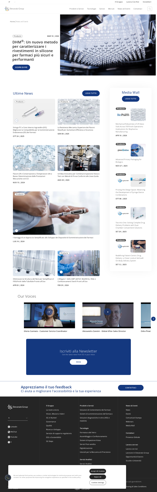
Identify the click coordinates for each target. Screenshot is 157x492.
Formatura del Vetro (88, 432)
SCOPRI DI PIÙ (21, 67)
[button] (8, 477)
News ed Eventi (124, 9)
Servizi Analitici (86, 464)
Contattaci (138, 9)
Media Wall (130, 425)
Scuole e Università (133, 461)
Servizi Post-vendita (88, 444)
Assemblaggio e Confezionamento (93, 436)
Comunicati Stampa (133, 418)
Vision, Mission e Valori (55, 414)
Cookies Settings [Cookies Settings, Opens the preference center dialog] (97, 483)
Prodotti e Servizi (77, 9)
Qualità (49, 425)
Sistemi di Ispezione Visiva (90, 440)
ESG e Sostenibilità (53, 437)
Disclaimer (86, 489)
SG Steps (49, 441)
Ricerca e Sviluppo (53, 429)
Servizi (102, 9)
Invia (78, 362)
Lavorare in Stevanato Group (137, 453)
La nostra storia (52, 410)
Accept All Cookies (98, 471)
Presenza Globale (133, 437)
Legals (77, 489)
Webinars (130, 422)
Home (12, 21)
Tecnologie (91, 9)
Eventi (128, 414)
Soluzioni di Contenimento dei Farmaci (95, 410)
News (128, 410)
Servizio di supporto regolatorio (59, 433)
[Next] (153, 319)
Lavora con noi (133, 2)
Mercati (111, 9)
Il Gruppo (119, 2)
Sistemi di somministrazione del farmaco (96, 414)
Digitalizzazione (86, 448)
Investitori (147, 2)
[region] (67, 477)
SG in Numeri (51, 418)
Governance (51, 422)
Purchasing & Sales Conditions (134, 486)
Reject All (97, 477)
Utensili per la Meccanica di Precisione (95, 452)
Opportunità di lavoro (134, 457)
